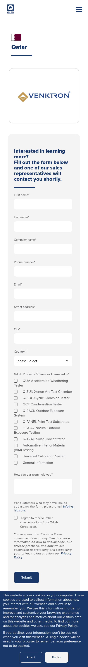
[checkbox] (43, 421)
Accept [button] (31, 657)
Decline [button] (56, 657)
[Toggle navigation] (76, 13)
